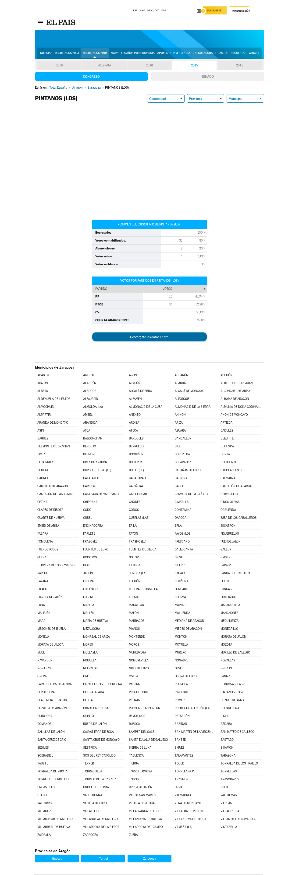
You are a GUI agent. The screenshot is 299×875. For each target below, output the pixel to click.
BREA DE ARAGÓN (95, 463)
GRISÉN (226, 558)
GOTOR (134, 558)
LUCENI (88, 597)
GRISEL (179, 558)
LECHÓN (134, 582)
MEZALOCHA (91, 629)
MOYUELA (181, 645)
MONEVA (43, 637)
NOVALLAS (228, 661)
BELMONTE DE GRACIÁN (53, 447)
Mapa (114, 53)
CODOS (134, 510)
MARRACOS (137, 621)
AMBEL (88, 415)
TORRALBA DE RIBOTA (52, 772)
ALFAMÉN (135, 399)
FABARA (42, 534)
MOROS (134, 645)
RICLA (224, 716)
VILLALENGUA (230, 811)
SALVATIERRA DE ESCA (98, 732)
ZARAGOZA (90, 835)
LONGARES (182, 589)
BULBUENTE (229, 463)
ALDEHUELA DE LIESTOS (54, 399)
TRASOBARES (230, 780)
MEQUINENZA (229, 621)
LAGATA (180, 574)
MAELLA (88, 605)
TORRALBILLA (92, 772)
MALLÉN (88, 613)
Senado (207, 77)
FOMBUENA (45, 542)
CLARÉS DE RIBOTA (50, 510)
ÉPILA (133, 526)
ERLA (178, 526)
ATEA (86, 431)
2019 (59, 66)
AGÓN (133, 375)
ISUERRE (180, 566)
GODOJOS (90, 558)
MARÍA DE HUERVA (95, 621)
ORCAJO (226, 669)
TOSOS (134, 780)
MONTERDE (137, 637)
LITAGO (42, 589)
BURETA (42, 471)
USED (224, 788)
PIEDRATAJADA (93, 693)
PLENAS (134, 700)
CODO (87, 510)
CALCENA (181, 479)
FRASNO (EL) (137, 542)
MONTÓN (181, 637)
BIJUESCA (227, 447)
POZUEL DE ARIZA (232, 700)
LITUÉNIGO (90, 589)
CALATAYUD (91, 479)
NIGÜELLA (89, 661)
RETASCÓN (182, 716)
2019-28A (104, 66)
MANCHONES (229, 613)
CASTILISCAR (138, 494)
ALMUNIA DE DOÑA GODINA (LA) (241, 407)
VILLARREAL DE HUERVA (53, 827)
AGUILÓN (226, 375)
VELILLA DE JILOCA (142, 804)
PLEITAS (88, 700)
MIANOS (134, 629)
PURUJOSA (44, 716)
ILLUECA (134, 566)
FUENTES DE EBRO (95, 550)
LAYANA (42, 582)
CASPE (179, 486)
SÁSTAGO (227, 740)
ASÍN (40, 431)
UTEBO (42, 796)
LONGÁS (226, 589)
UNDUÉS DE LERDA (96, 788)
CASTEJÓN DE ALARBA (236, 486)
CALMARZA (228, 479)
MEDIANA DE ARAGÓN (189, 621)
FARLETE (89, 534)
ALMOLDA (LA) (93, 407)
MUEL (41, 653)
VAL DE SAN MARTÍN (143, 796)
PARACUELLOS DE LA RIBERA (102, 685)
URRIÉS (180, 788)
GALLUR (226, 550)
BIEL (178, 447)
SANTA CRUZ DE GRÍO (51, 740)
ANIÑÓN (180, 415)
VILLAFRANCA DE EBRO (144, 811)
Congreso (91, 77)
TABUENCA (136, 756)
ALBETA (42, 391)
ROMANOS (44, 724)
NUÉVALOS (90, 669)
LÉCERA (88, 582)
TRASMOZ (181, 780)
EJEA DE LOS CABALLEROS (239, 518)
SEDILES (43, 748)
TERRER (88, 764)
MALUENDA (182, 613)
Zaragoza (149, 859)
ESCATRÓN (228, 526)
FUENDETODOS (47, 550)
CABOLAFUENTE (231, 471)
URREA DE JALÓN (140, 788)
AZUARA (180, 431)
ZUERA (133, 835)
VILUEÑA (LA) (183, 827)
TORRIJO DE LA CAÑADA (99, 780)
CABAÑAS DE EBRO (188, 471)
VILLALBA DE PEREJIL (189, 811)
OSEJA (133, 677)
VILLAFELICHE (92, 811)
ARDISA (134, 423)
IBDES (87, 566)
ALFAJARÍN (90, 399)
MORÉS (88, 645)
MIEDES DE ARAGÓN (188, 629)
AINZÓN (42, 383)
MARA (41, 621)
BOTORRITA (45, 463)
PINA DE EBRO (138, 693)
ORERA (42, 677)
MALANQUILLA (230, 605)
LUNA (41, 605)
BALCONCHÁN (92, 439)
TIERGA (134, 764)
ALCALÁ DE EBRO (140, 391)
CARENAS (89, 486)
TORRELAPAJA (185, 772)
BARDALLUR (183, 439)
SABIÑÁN (181, 724)
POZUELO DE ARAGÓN (52, 708)
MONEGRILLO (229, 629)
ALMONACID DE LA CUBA (145, 407)
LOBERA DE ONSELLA (143, 589)
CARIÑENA (136, 486)
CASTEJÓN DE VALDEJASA (101, 494)
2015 (194, 66)
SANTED (180, 740)
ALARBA (180, 383)
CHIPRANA (90, 502)
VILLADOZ (44, 811)
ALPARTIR (44, 415)
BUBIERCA (135, 463)
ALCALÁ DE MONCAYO (189, 391)
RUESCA (134, 724)
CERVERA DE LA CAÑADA (191, 494)
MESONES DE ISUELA (51, 629)
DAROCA (180, 518)
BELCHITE (227, 439)
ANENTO (135, 415)
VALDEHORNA (92, 796)
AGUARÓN (181, 375)
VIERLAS (226, 804)
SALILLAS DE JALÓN (51, 732)
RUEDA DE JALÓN (95, 724)
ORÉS (87, 677)
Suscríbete (216, 11)
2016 (149, 66)
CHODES (135, 502)
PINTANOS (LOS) (232, 693)
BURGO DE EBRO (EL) (97, 471)
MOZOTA (226, 645)
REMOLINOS (137, 716)
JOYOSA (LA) (137, 574)
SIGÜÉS (180, 748)
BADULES (227, 431)
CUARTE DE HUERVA (50, 518)
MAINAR (180, 605)
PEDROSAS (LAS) (232, 685)
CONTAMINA (183, 510)
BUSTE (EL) (136, 471)
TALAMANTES (184, 756)
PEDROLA (181, 685)
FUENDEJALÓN (231, 542)
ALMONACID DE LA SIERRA (192, 407)
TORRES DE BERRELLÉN (53, 780)
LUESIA (134, 597)
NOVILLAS (44, 669)
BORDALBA (182, 455)
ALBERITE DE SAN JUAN (237, 383)
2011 (239, 66)
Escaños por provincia (138, 53)
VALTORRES (45, 804)
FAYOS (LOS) (183, 534)
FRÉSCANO (182, 542)
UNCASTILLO (46, 788)
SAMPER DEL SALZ (141, 732)
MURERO (180, 653)
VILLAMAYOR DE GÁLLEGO (55, 819)
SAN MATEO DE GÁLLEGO (237, 732)
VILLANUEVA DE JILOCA (190, 819)
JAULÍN (88, 574)
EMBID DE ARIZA (48, 526)
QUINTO (88, 716)
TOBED (179, 764)
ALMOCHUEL (45, 407)
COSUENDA (228, 510)
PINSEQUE (182, 693)
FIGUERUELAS (230, 534)
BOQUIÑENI (136, 455)
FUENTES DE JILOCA (142, 550)
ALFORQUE (182, 399)
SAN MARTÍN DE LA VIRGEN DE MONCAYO (195, 732)
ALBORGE (89, 391)
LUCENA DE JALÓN (50, 597)
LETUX (225, 582)
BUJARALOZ (183, 463)
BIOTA (41, 455)
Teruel (103, 859)
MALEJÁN (43, 613)
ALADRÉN (89, 383)
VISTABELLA (229, 827)
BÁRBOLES (136, 439)
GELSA (41, 558)
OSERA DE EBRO (186, 677)
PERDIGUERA (46, 693)
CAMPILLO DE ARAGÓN (52, 486)
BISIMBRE (89, 455)
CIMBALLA (182, 502)
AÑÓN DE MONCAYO (234, 415)
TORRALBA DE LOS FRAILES (239, 764)
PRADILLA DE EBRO (96, 708)
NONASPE (181, 661)
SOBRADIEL (45, 756)
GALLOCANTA (184, 550)
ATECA (133, 431)
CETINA (42, 502)
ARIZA (179, 423)
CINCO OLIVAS (230, 502)
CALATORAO (137, 479)
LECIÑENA (181, 582)
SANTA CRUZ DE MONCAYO (101, 740)
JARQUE (42, 574)
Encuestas (238, 53)
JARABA (226, 566)
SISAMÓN (227, 748)
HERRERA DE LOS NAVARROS (56, 566)
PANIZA (225, 677)
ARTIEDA (226, 423)
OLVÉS (179, 669)
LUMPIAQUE (228, 597)
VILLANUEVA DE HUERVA (145, 819)
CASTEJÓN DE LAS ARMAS (55, 494)
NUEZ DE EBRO (139, 669)
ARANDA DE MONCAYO (52, 423)
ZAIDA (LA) (44, 835)
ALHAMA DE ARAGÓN (235, 399)
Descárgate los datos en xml (149, 337)
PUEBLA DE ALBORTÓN (144, 708)
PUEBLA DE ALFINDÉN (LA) (192, 708)
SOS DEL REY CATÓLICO (99, 756)
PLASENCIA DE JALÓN (52, 700)
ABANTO (43, 375)
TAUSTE (42, 764)
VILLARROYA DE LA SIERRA (101, 827)
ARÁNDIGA (90, 423)
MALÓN (134, 613)
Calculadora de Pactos (210, 53)
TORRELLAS (229, 772)
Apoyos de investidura (173, 53)
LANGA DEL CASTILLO (235, 574)
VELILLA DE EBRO (95, 804)
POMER (180, 700)
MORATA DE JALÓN (233, 637)
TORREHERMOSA (140, 772)
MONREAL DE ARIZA (96, 637)
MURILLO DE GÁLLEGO (235, 653)
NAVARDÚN (45, 661)
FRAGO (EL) (90, 542)
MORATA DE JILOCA (50, 645)
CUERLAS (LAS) (139, 518)
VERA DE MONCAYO (188, 804)
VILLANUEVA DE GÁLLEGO (100, 819)
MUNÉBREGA (137, 653)
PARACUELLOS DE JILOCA (54, 685)
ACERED (88, 375)
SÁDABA (226, 724)
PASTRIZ (134, 685)
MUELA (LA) (91, 653)
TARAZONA (228, 756)
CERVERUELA (229, 494)
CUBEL (87, 518)
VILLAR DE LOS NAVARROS (238, 819)
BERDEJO (89, 447)
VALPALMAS (229, 796)
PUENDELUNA (230, 708)
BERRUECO (136, 447)
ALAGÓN (134, 383)
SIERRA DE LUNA (140, 748)
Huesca (57, 859)
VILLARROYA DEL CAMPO (146, 827)
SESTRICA (90, 748)
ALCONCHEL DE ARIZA (235, 391)
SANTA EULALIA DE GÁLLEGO (148, 740)
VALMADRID (183, 796)
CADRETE (43, 479)
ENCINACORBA (93, 526)
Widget (254, 53)
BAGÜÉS (42, 439)
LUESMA (180, 597)
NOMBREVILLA (139, 661)
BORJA (225, 455)
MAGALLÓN (136, 605)
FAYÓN (133, 534)
